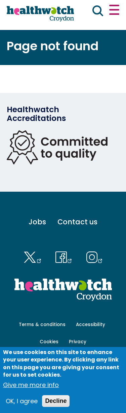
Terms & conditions (42, 324)
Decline (56, 401)
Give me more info (31, 385)
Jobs (37, 222)
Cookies (49, 342)
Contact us (77, 222)
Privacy (77, 342)
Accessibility (90, 324)
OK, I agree (22, 401)
